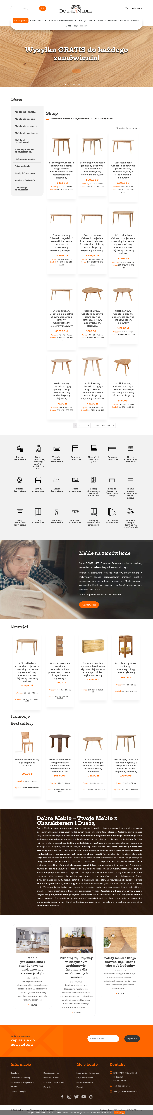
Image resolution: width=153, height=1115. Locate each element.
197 (97, 425)
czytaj (34, 1004)
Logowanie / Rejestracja (88, 1073)
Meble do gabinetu (26, 133)
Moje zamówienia (85, 1077)
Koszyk (80, 1087)
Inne (92, 20)
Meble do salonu (25, 119)
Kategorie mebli (25, 159)
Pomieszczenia (38, 20)
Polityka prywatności (54, 1082)
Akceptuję (119, 1112)
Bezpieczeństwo (51, 1073)
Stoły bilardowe (25, 173)
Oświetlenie (22, 166)
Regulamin (15, 1073)
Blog (76, 25)
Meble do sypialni (26, 126)
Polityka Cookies (51, 1077)
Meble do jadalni (25, 112)
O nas (68, 25)
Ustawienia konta (85, 1082)
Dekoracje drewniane (21, 188)
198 (103, 425)
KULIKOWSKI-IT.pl (134, 1110)
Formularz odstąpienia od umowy (23, 1084)
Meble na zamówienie (107, 20)
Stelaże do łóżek (25, 180)
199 (108, 425)
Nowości (135, 20)
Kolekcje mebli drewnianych (62, 20)
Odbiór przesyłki (18, 1091)
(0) (126, 8)
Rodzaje (82, 20)
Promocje (124, 20)
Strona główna (20, 20)
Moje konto (136, 8)
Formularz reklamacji (20, 1077)
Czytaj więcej (89, 604)
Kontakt (83, 25)
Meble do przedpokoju (22, 141)
